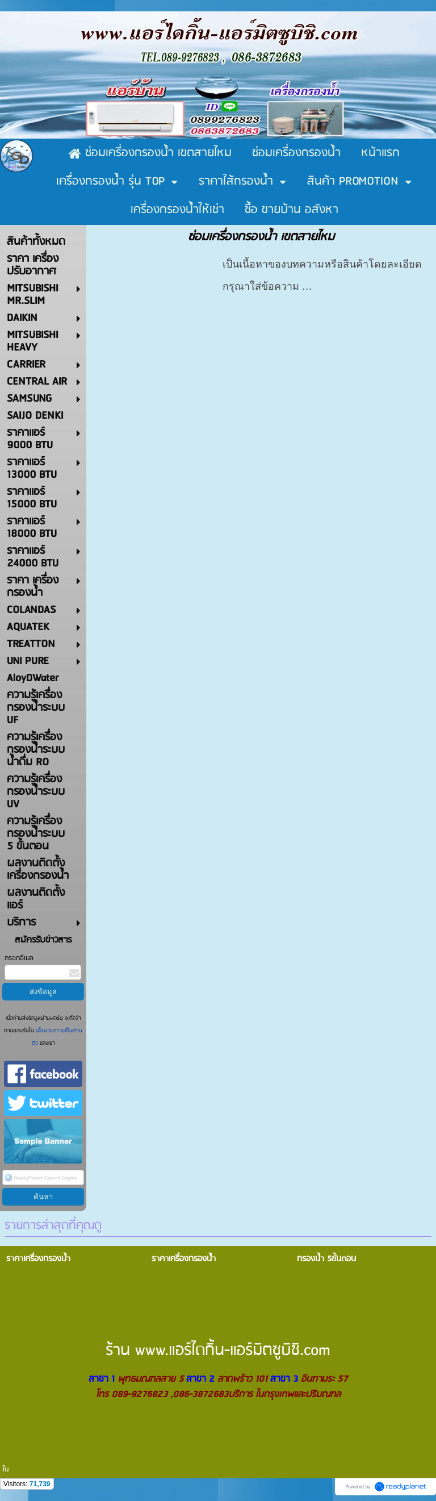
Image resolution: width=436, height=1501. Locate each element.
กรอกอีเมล (19, 958)
